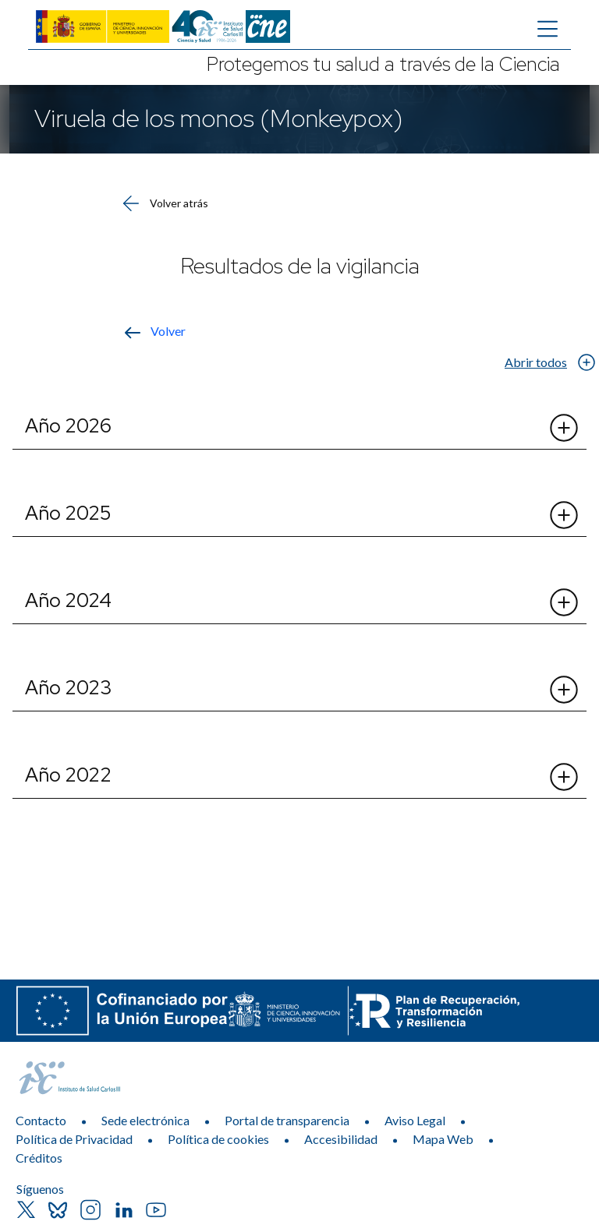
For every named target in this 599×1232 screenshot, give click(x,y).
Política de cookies (218, 1138)
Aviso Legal (415, 1120)
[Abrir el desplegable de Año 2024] (562, 602)
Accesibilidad (340, 1138)
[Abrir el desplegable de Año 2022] (562, 777)
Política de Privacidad (74, 1138)
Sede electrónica (145, 1120)
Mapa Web (443, 1138)
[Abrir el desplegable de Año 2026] (562, 427)
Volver (168, 330)
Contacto (41, 1120)
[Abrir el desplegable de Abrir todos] (586, 362)
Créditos (39, 1157)
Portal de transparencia (287, 1120)
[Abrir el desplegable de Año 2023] (562, 689)
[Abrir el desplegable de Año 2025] (562, 515)
